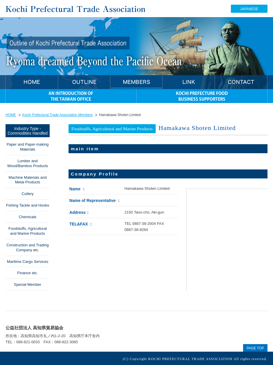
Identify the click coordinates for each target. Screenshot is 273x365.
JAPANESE (249, 9)
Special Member (27, 284)
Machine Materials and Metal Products (28, 180)
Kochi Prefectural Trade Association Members (57, 115)
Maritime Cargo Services (27, 261)
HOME (11, 115)
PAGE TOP (255, 348)
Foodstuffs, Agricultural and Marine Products (27, 231)
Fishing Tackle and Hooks (27, 205)
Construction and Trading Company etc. (27, 247)
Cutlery (27, 193)
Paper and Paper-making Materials (28, 146)
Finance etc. (27, 273)
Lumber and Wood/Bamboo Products (27, 163)
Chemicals (28, 217)
